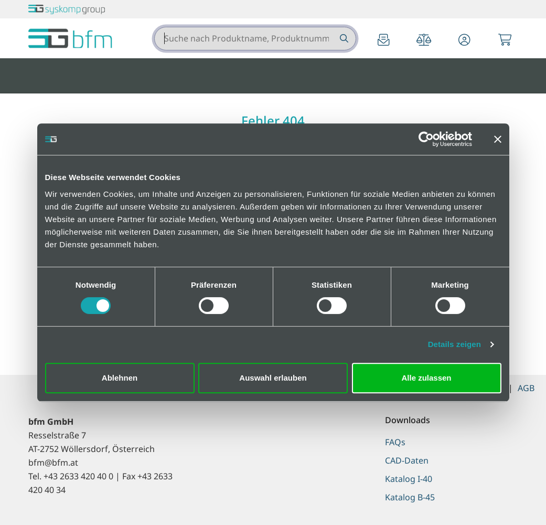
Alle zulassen (426, 377)
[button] (464, 40)
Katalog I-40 (408, 479)
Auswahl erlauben (272, 377)
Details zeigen (454, 344)
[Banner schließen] (497, 139)
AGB (526, 388)
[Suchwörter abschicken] (343, 38)
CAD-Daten (407, 460)
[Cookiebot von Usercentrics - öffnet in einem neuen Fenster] (426, 139)
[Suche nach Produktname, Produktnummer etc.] (343, 38)
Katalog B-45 (410, 497)
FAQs (395, 442)
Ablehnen (119, 377)
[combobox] (255, 38)
